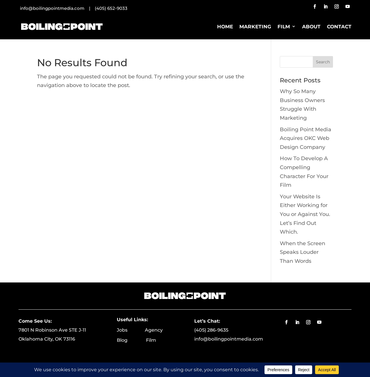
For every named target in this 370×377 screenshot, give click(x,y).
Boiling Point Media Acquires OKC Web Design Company (305, 138)
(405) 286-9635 (211, 330)
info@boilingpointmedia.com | (57, 8)
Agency (154, 330)
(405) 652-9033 (111, 8)
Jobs (131, 330)
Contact (339, 26)
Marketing (255, 26)
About (311, 26)
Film (284, 26)
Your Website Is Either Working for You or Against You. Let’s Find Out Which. (305, 214)
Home (225, 26)
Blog (131, 340)
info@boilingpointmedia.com (228, 339)
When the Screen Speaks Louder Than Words (302, 252)
